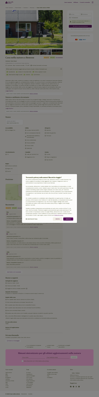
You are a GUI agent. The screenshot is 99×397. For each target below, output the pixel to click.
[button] (31, 219)
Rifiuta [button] (58, 219)
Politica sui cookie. (58, 215)
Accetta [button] (68, 219)
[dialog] (49, 198)
